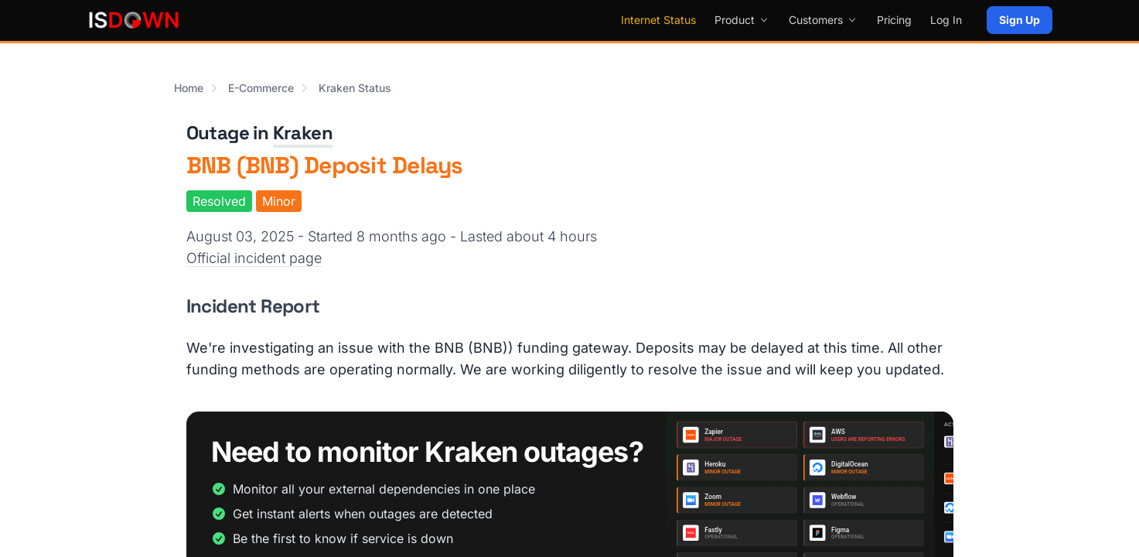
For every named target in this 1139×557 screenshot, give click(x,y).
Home (188, 87)
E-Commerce (261, 87)
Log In (946, 19)
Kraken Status (355, 87)
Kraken (302, 133)
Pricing (894, 19)
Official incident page (254, 258)
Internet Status (658, 19)
